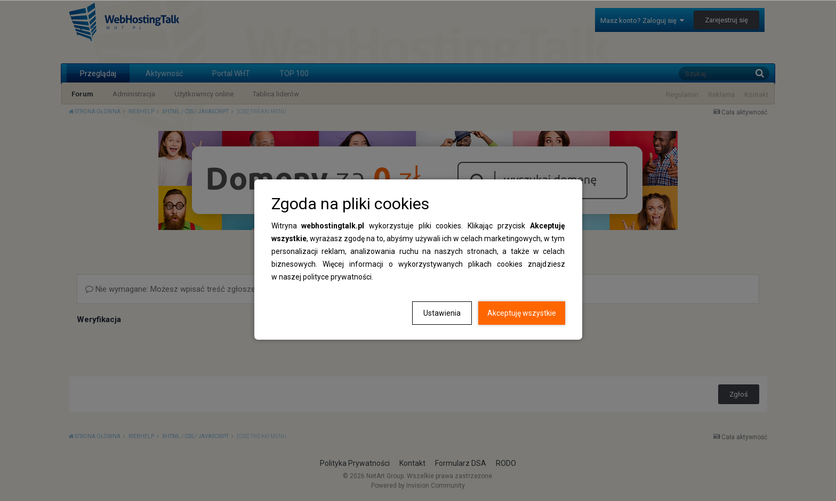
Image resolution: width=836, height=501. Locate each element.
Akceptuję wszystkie (521, 313)
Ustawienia (442, 313)
